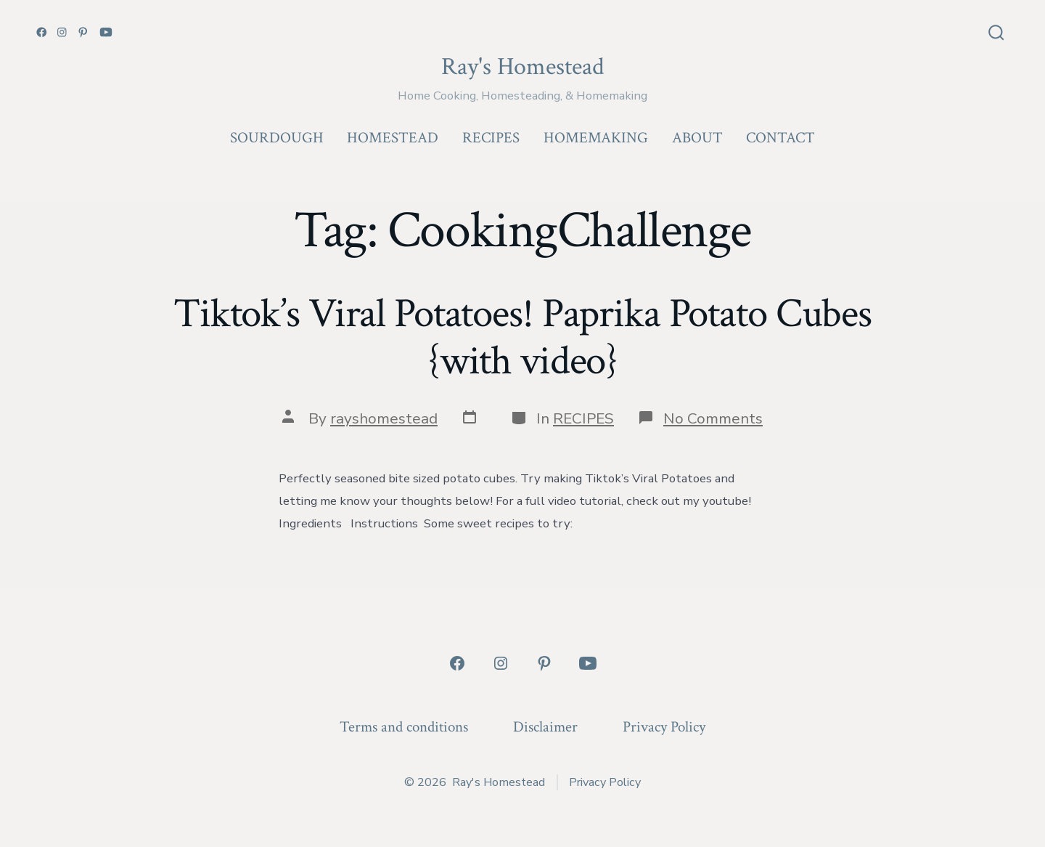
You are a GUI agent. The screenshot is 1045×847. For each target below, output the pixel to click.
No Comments (713, 418)
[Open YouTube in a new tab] (106, 32)
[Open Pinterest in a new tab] (83, 32)
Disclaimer (545, 727)
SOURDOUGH (277, 137)
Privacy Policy (664, 727)
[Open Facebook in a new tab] (42, 32)
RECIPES (491, 137)
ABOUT (697, 137)
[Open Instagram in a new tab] (62, 32)
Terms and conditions (404, 727)
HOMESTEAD (392, 137)
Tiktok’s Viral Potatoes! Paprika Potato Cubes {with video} (522, 337)
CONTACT (780, 137)
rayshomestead (384, 418)
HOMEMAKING (596, 137)
